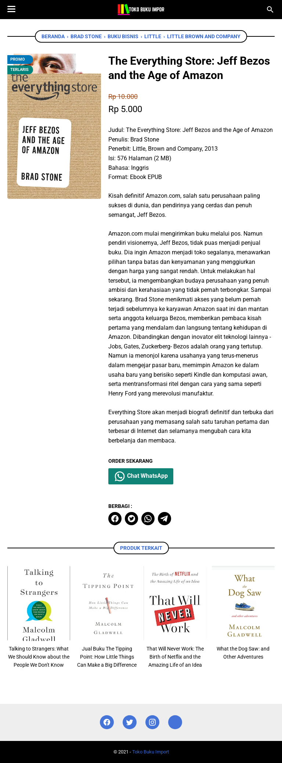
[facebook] (115, 518)
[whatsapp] (148, 518)
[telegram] (164, 518)
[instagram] (152, 722)
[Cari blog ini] (270, 9)
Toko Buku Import (150, 752)
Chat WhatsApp (141, 476)
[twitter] (131, 518)
